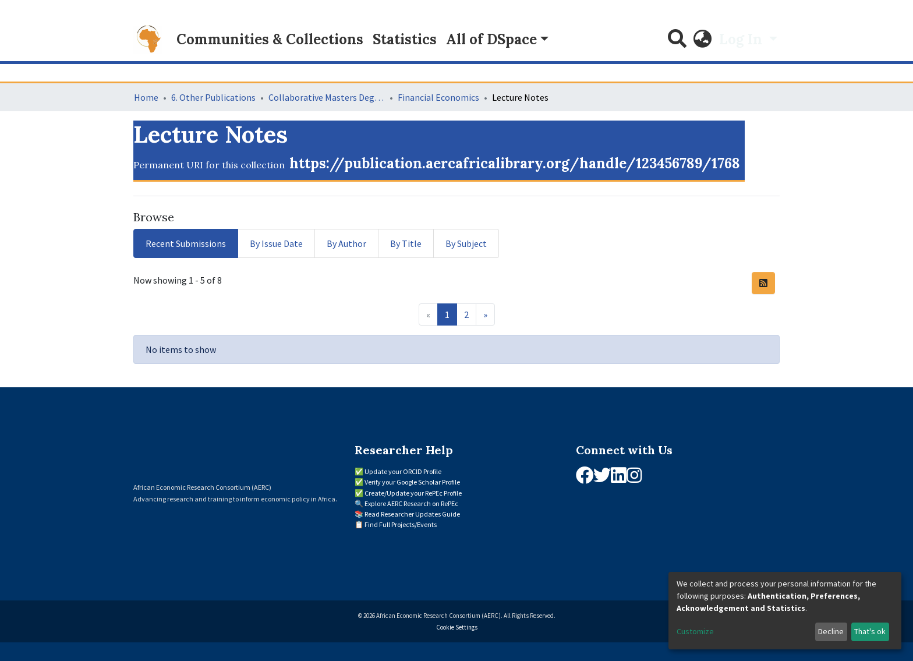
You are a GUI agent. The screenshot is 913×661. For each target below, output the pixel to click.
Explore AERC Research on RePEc (411, 503)
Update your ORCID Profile (403, 471)
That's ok (870, 631)
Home (146, 97)
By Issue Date (276, 243)
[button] (703, 39)
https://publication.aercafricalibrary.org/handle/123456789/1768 (514, 163)
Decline (831, 631)
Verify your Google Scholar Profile (412, 482)
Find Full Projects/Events (401, 524)
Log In (742, 39)
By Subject (466, 243)
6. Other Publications (213, 97)
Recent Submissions (186, 243)
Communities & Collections (269, 39)
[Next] (485, 314)
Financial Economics (438, 97)
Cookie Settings (456, 627)
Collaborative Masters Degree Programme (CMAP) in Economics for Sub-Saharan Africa (326, 97)
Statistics (405, 39)
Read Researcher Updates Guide (412, 514)
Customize (695, 631)
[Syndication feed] (763, 283)
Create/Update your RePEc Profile (413, 493)
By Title (406, 243)
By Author (346, 243)
